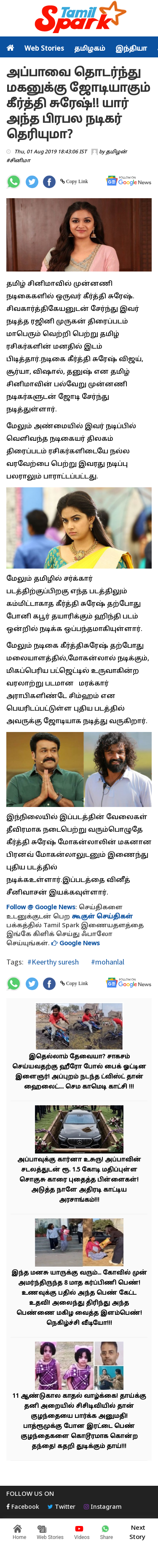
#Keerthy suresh (53, 962)
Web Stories (44, 49)
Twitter (61, 1507)
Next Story (137, 1531)
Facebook (22, 1507)
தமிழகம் (89, 49)
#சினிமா (18, 161)
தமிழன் (116, 152)
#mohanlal (106, 962)
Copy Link (76, 181)
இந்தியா (131, 49)
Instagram (103, 1507)
